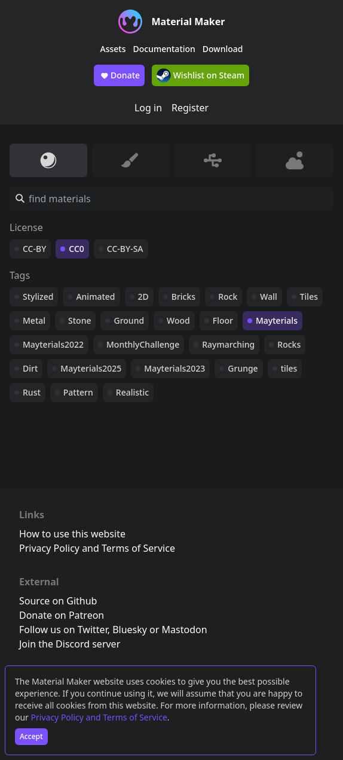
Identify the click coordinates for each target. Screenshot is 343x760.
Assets (113, 48)
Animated (95, 296)
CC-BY (34, 248)
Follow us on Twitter (63, 629)
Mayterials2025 (90, 368)
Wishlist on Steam (200, 75)
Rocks (289, 344)
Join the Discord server (69, 643)
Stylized (38, 296)
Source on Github (58, 600)
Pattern (78, 392)
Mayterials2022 (53, 344)
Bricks (183, 296)
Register (190, 107)
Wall (268, 296)
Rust (32, 392)
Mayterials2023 (174, 368)
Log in (148, 107)
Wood (178, 320)
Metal (34, 320)
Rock (227, 296)
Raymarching (228, 344)
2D (143, 296)
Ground (129, 320)
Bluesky (129, 629)
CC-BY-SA (125, 248)
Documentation (164, 48)
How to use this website (72, 533)
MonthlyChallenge (142, 344)
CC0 (76, 248)
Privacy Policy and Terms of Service (99, 717)
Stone (79, 320)
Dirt (30, 368)
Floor (223, 320)
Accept (31, 736)
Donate (119, 75)
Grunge (243, 368)
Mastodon (184, 629)
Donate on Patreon (61, 615)
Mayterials (277, 320)
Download (223, 48)
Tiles (309, 296)
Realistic (132, 392)
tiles (289, 368)
